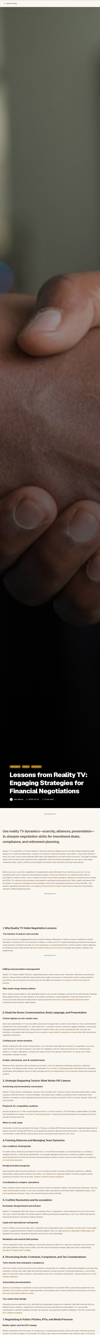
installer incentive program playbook (49, 1177)
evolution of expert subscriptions (59, 886)
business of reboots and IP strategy (17, 1250)
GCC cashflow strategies (12, 1313)
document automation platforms (62, 878)
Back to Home (10, 3)
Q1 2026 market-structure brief (49, 948)
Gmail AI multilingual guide (62, 1068)
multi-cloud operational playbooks (70, 999)
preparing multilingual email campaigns (29, 883)
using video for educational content (63, 1032)
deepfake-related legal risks (83, 1231)
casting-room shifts (82, 1052)
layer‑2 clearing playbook (40, 1114)
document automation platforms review (18, 1293)
